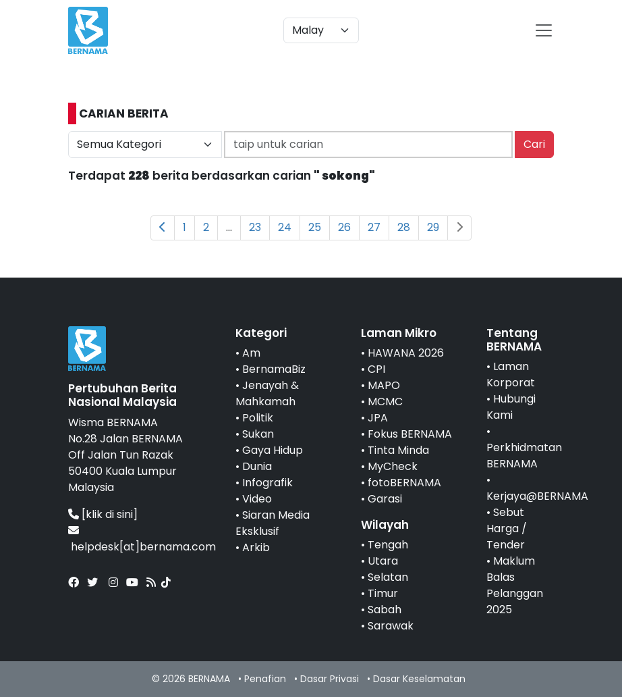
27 (374, 227)
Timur (383, 593)
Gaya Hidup (272, 450)
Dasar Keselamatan (419, 679)
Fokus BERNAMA (410, 434)
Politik (257, 417)
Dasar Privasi (329, 679)
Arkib (256, 547)
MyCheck (393, 466)
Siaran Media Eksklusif (272, 523)
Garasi (385, 499)
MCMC (385, 401)
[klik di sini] (110, 514)
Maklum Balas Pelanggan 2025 (514, 585)
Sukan (258, 434)
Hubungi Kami (511, 407)
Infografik (267, 482)
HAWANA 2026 (406, 353)
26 (344, 227)
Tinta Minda (398, 450)
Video (257, 499)
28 (403, 227)
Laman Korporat (510, 374)
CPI (376, 369)
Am (251, 353)
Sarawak (391, 626)
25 (314, 227)
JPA (378, 417)
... (229, 227)
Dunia (257, 466)
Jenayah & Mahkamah (267, 393)
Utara (383, 561)
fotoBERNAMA (404, 482)
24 (284, 227)
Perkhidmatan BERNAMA (524, 455)
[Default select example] (321, 30)
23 (255, 227)
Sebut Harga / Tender (506, 528)
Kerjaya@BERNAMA (537, 496)
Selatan (388, 577)
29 (433, 227)
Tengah (388, 544)
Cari (534, 144)
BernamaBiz (274, 369)
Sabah (384, 609)
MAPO (384, 385)
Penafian (265, 679)
